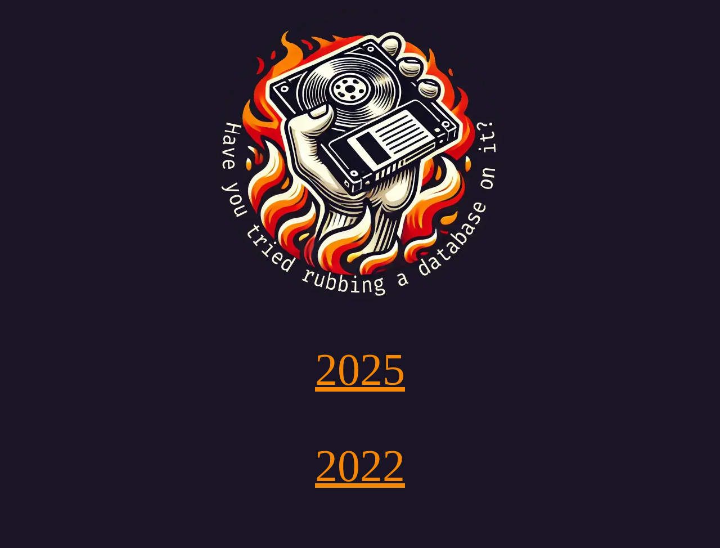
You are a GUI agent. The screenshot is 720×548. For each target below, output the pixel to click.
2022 (360, 466)
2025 (360, 369)
